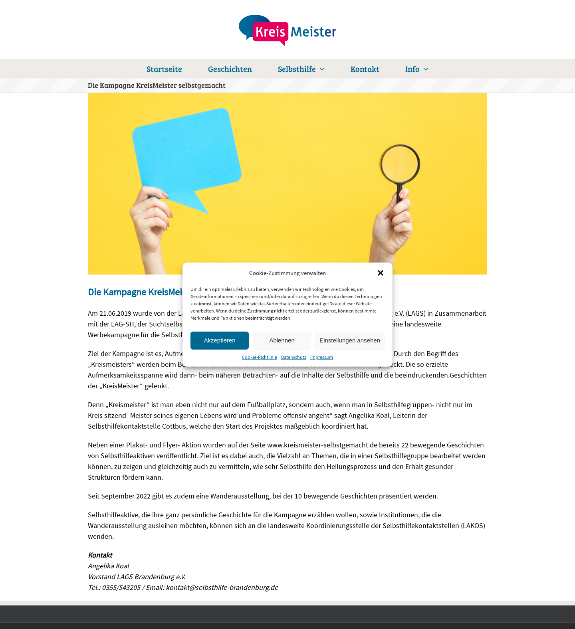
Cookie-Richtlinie (259, 357)
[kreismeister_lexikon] (287, 184)
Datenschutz (293, 357)
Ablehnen (281, 340)
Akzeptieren (219, 340)
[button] (381, 273)
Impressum (321, 357)
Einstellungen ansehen (349, 340)
